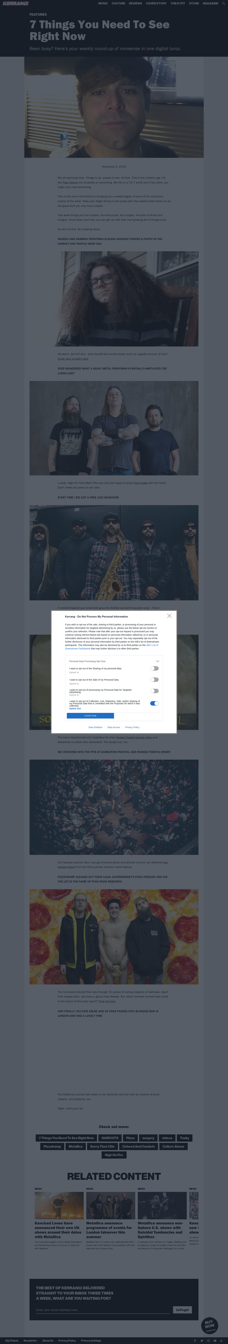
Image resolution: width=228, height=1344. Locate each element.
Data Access (113, 727)
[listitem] (114, 661)
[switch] (154, 668)
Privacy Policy (132, 727)
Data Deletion (95, 727)
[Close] (170, 617)
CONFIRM (90, 716)
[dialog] (114, 672)
